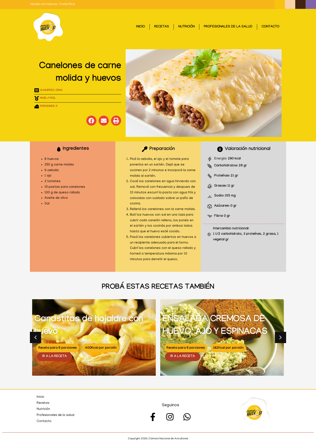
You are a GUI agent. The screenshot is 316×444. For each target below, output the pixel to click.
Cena (59, 90)
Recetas (161, 27)
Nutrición (186, 27)
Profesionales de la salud (228, 27)
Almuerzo (47, 90)
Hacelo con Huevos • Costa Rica (52, 4)
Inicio (140, 27)
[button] (91, 121)
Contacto (270, 27)
